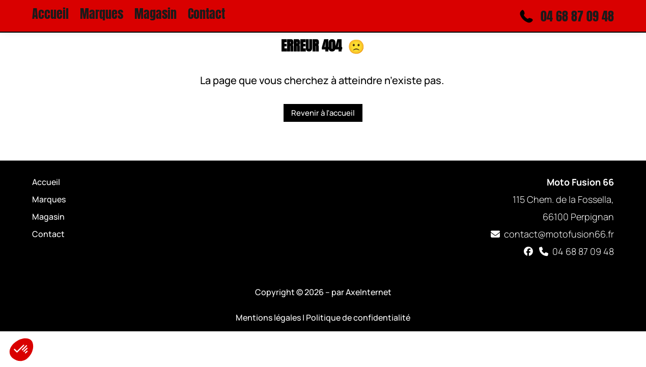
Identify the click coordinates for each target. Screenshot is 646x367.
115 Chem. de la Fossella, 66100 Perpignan (563, 199)
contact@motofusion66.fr (552, 234)
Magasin (155, 15)
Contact (206, 15)
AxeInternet (368, 292)
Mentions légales (268, 317)
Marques (101, 15)
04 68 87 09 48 (576, 251)
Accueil (50, 15)
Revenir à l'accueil (323, 113)
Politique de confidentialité (358, 317)
